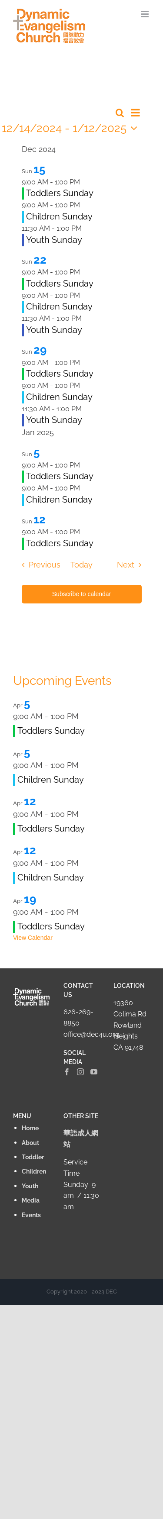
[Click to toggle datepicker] (72, 128)
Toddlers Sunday (59, 193)
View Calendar (33, 937)
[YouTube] (93, 1071)
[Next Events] (131, 565)
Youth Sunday (54, 240)
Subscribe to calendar (81, 593)
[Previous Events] (38, 565)
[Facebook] (66, 1071)
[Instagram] (80, 1071)
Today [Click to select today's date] (81, 564)
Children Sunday (59, 216)
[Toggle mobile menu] (145, 14)
